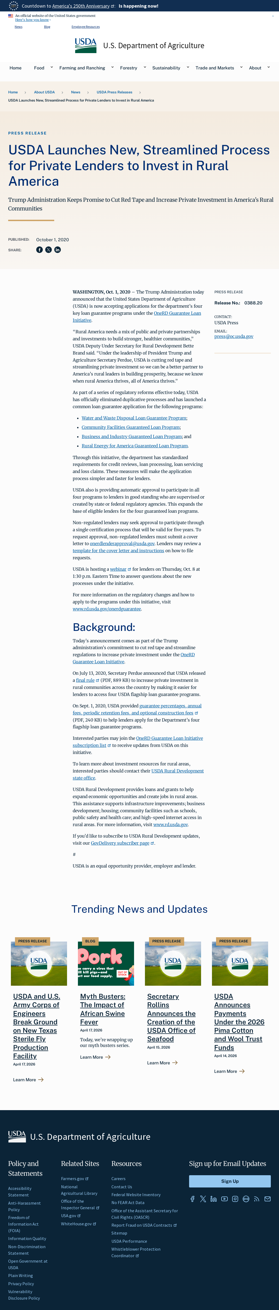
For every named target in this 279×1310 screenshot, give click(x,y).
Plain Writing (20, 1275)
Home (13, 92)
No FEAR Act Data (127, 1202)
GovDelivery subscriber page (122, 843)
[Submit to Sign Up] (230, 1181)
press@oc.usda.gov (233, 336)
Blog (47, 27)
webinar (120, 569)
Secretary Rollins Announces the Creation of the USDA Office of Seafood (171, 1017)
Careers (118, 1178)
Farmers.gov (75, 1178)
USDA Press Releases (114, 92)
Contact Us (121, 1186)
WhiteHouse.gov (78, 1223)
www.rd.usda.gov (170, 824)
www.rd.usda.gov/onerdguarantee (107, 609)
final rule (87, 680)
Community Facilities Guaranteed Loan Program (131, 427)
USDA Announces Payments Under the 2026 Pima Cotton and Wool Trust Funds (239, 1022)
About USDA (44, 92)
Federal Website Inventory (135, 1194)
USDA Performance (129, 1241)
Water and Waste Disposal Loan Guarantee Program (134, 418)
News (18, 27)
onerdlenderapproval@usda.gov (122, 543)
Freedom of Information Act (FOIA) (23, 1224)
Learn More (24, 1079)
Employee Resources (86, 27)
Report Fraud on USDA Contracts (144, 1225)
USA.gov (71, 1215)
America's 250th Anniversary (83, 6)
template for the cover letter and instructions (118, 550)
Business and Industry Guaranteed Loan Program (132, 436)
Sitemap (119, 1233)
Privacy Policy (21, 1283)
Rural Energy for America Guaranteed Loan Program (135, 445)
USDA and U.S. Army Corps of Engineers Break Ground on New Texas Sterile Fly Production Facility (36, 1026)
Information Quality (27, 1238)
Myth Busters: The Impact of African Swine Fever (102, 1009)
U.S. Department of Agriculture (153, 45)
